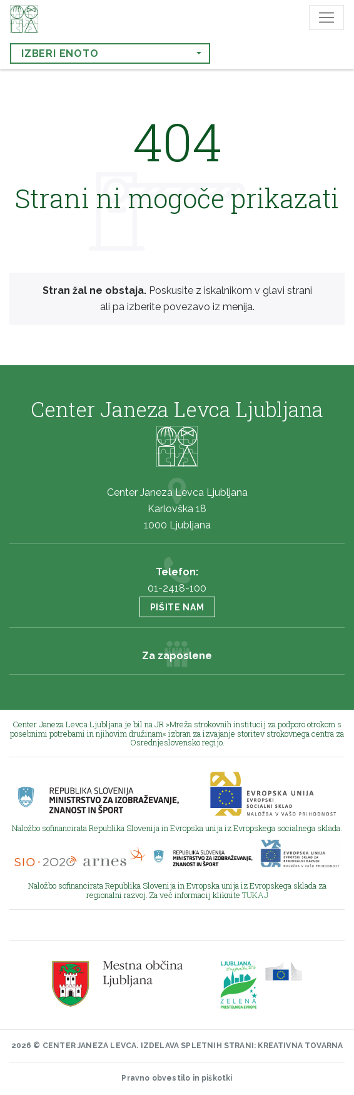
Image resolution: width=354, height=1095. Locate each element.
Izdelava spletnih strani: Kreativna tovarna (242, 1045)
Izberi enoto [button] (60, 53)
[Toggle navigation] (326, 17)
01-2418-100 (177, 588)
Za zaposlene (177, 656)
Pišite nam (177, 607)
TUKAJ (255, 895)
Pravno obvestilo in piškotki (176, 1078)
